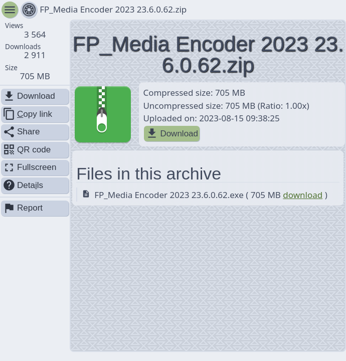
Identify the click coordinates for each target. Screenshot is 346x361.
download (302, 195)
